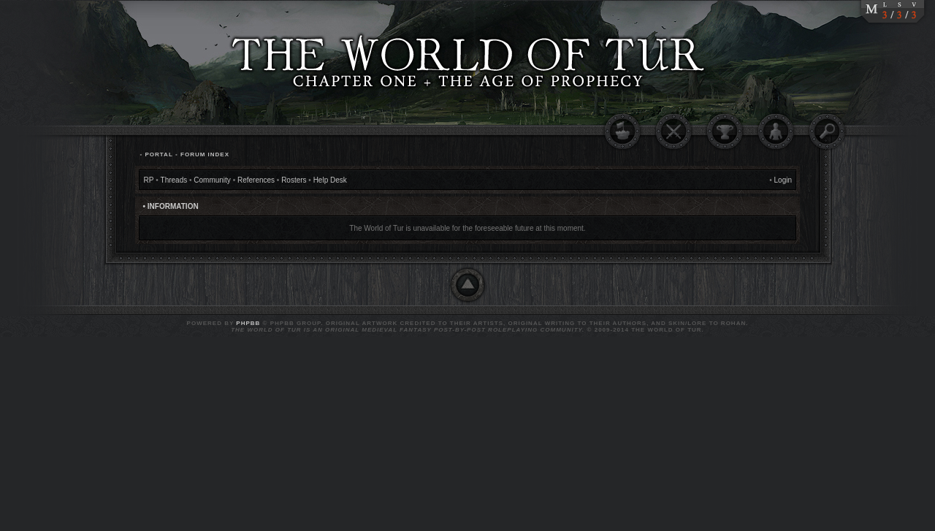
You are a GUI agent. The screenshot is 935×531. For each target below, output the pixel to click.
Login (783, 180)
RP (149, 180)
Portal (158, 154)
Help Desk (330, 180)
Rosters (293, 180)
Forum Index (204, 154)
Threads (174, 180)
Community (212, 180)
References (256, 180)
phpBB (248, 323)
